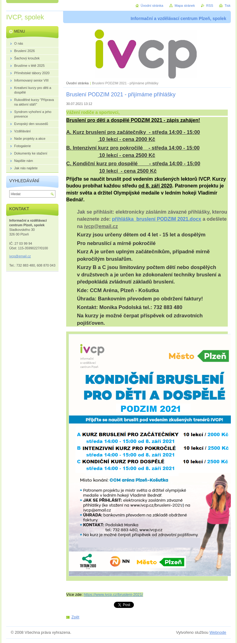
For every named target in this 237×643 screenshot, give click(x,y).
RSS (209, 5)
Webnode (217, 632)
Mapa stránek (185, 5)
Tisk (227, 5)
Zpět (75, 617)
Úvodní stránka (77, 83)
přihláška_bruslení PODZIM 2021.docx (156, 219)
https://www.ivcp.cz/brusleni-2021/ (113, 594)
